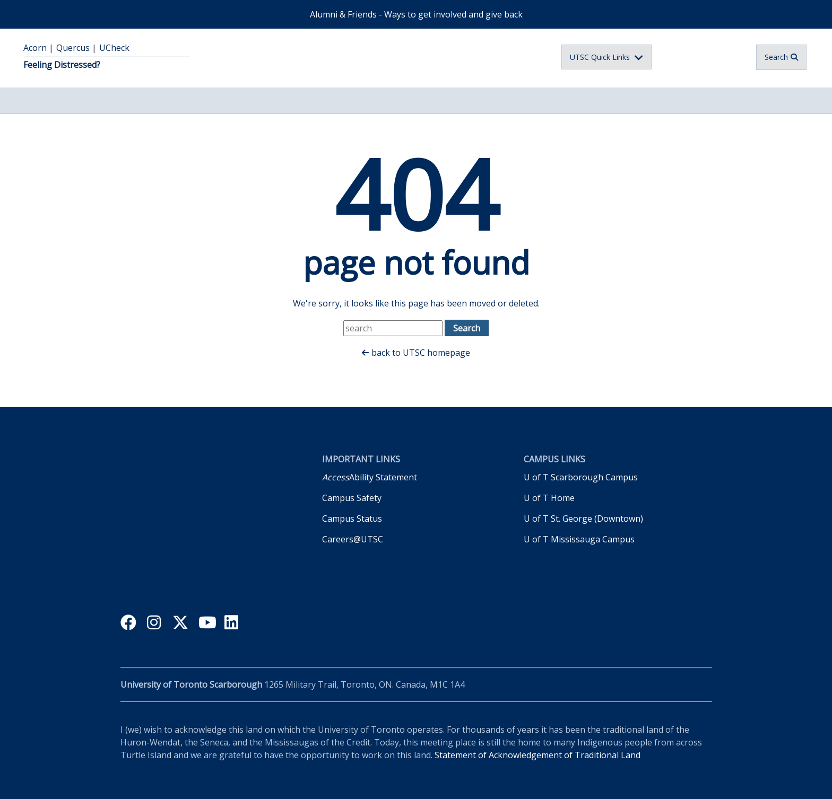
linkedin (233, 624)
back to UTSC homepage (420, 352)
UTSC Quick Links (600, 57)
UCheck (114, 48)
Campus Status (352, 518)
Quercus (73, 48)
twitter (181, 624)
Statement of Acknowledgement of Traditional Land (537, 755)
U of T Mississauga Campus (579, 539)
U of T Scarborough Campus (581, 477)
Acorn (35, 48)
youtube (207, 624)
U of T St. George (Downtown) (583, 518)
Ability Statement (369, 477)
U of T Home (549, 498)
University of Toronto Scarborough (402, 57)
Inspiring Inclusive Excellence (193, 550)
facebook (129, 624)
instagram (155, 624)
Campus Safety (352, 498)
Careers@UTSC (352, 539)
